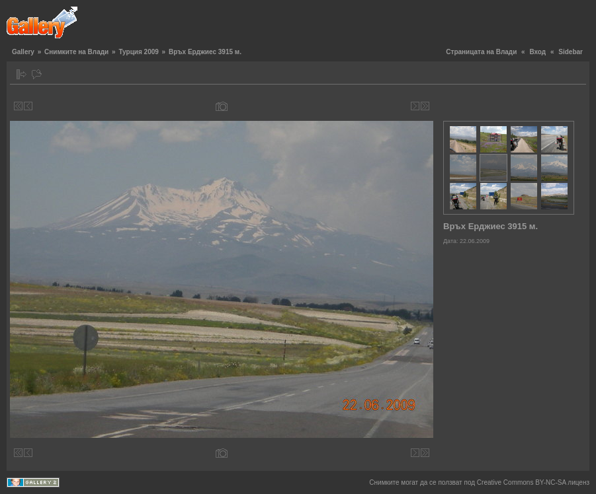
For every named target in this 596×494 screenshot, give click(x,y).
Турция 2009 (138, 51)
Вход (537, 51)
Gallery (23, 51)
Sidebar (570, 51)
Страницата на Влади (481, 51)
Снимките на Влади (76, 51)
